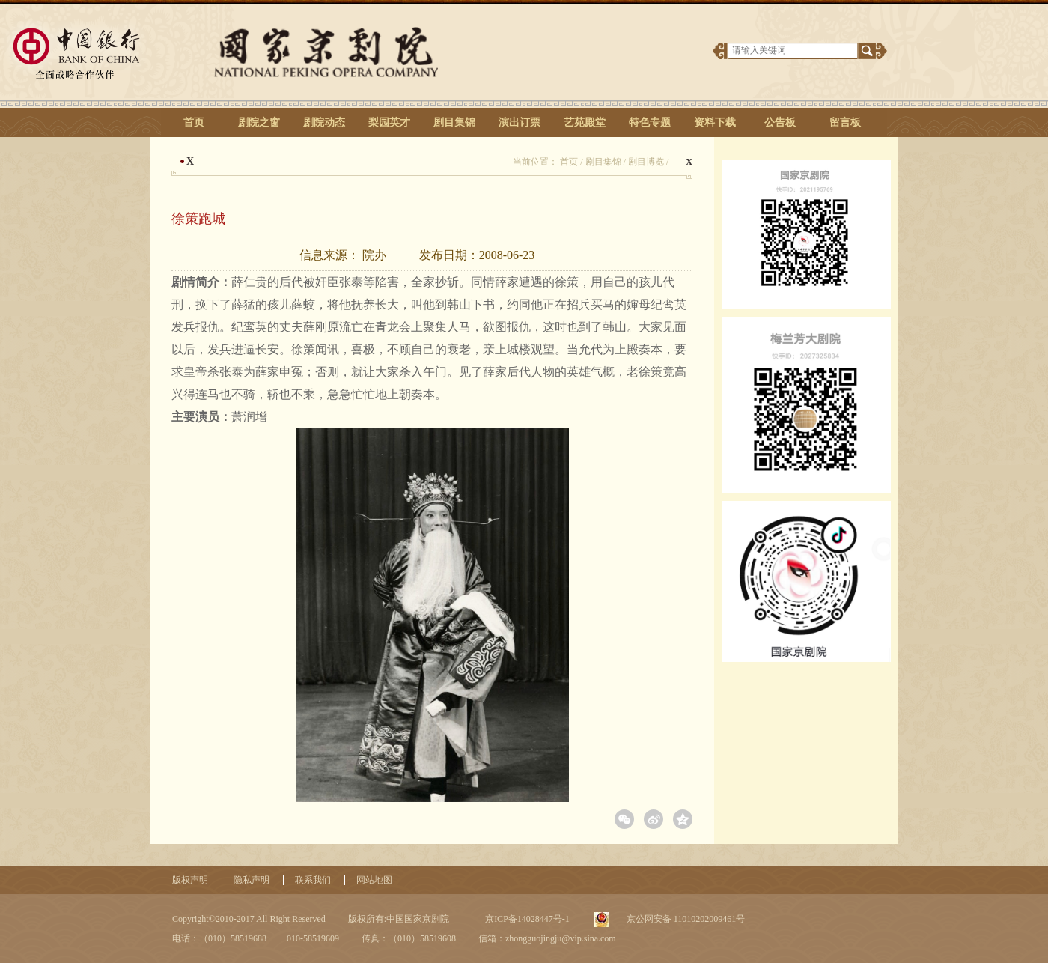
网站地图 (374, 880)
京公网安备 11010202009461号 (685, 919)
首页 (193, 122)
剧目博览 (646, 162)
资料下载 (715, 122)
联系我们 (313, 880)
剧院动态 (324, 122)
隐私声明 (251, 880)
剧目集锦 (454, 122)
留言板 (845, 122)
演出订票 (519, 122)
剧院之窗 (259, 122)
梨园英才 (389, 122)
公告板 (780, 122)
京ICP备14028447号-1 (526, 919)
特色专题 (650, 122)
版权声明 (190, 880)
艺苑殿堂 (585, 122)
